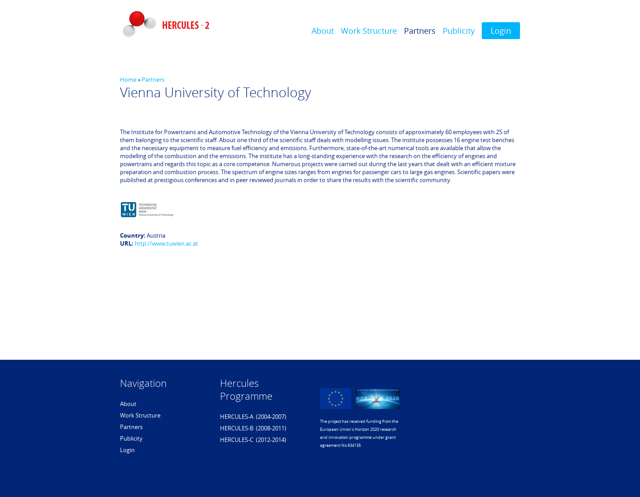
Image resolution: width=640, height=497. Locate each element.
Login (501, 30)
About (323, 31)
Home (128, 79)
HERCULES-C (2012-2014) (253, 440)
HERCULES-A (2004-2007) (253, 417)
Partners (420, 31)
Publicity (459, 31)
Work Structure (369, 31)
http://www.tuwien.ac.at (166, 243)
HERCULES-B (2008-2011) (253, 428)
